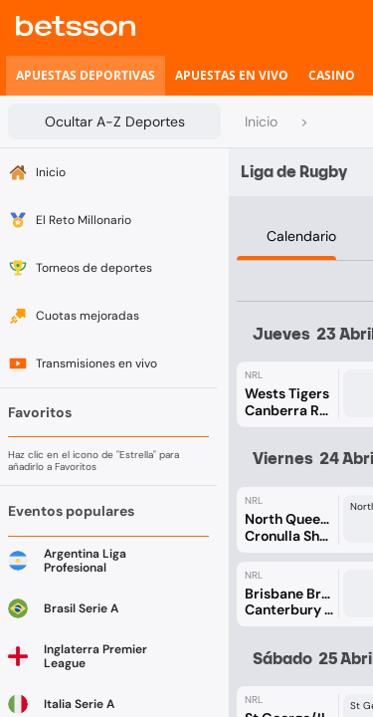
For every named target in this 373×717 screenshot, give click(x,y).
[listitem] (85, 76)
